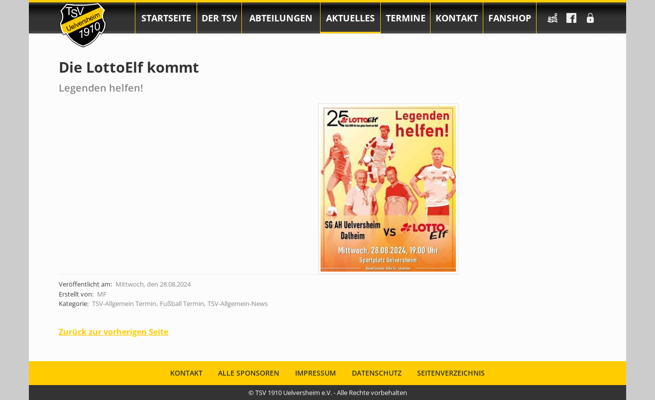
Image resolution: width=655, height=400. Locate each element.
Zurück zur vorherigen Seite (113, 331)
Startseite (166, 18)
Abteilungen (281, 18)
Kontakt (457, 18)
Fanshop (509, 18)
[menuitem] (166, 17)
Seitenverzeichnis (451, 373)
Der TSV (219, 18)
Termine (406, 18)
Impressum (315, 373)
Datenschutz (377, 373)
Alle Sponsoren (248, 373)
